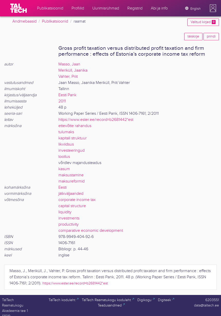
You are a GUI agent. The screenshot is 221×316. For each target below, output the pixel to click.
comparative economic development (90, 230)
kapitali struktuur (72, 138)
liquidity (65, 212)
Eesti (62, 187)
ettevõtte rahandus (74, 125)
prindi (211, 36)
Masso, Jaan (69, 64)
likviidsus (66, 144)
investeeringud (71, 150)
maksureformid (71, 181)
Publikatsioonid (55, 21)
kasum (64, 169)
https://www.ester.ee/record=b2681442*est (95, 119)
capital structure (72, 206)
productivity (68, 224)
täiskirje (193, 36)
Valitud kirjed (203, 22)
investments (68, 218)
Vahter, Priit (68, 76)
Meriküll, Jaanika (72, 70)
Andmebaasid (24, 21)
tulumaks (66, 132)
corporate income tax (77, 199)
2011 (62, 101)
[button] (213, 8)
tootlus (64, 156)
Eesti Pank (67, 95)
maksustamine (71, 175)
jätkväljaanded (70, 193)
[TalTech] (18, 8)
